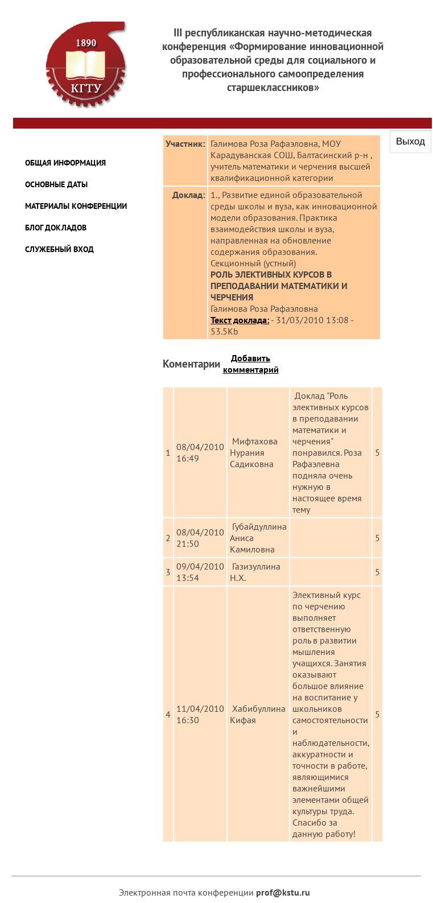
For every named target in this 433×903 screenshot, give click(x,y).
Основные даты (56, 184)
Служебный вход (59, 249)
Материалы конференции (76, 206)
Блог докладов (55, 227)
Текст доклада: (240, 319)
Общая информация (65, 163)
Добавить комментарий (251, 363)
